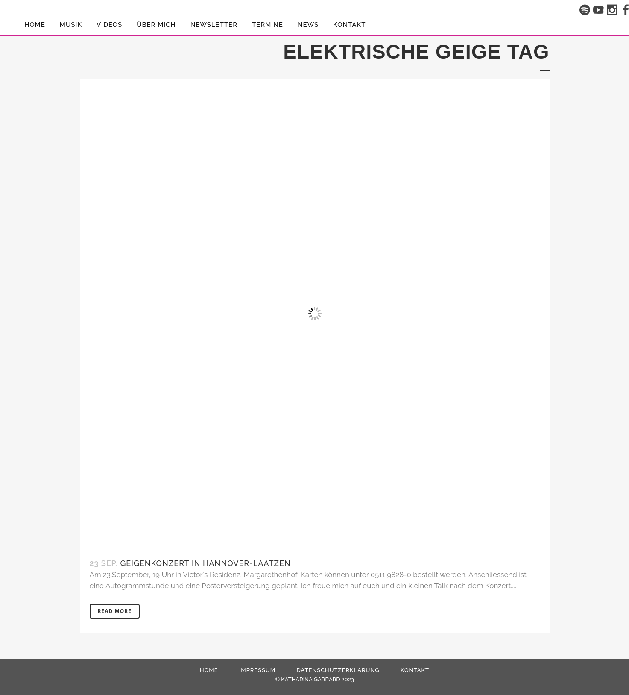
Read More (115, 611)
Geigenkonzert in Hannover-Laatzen (205, 563)
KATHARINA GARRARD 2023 (317, 679)
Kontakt (415, 670)
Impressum (257, 670)
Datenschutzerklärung (338, 670)
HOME (209, 670)
